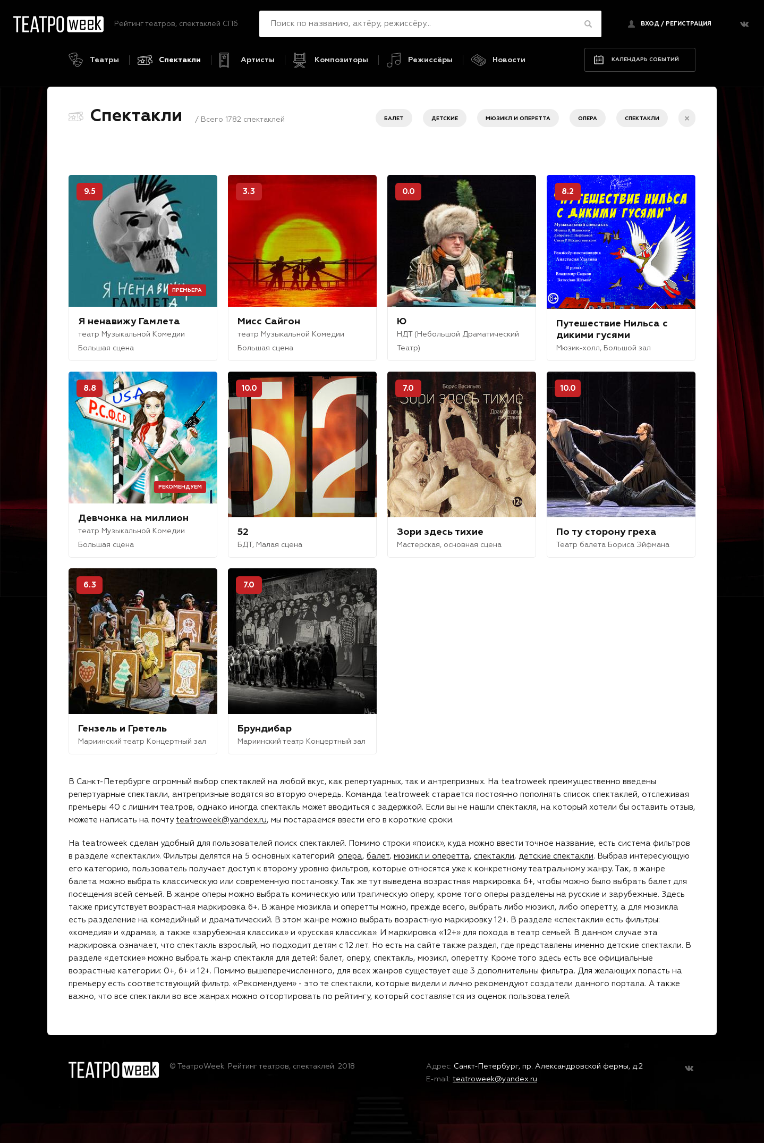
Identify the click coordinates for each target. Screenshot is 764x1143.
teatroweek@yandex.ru (221, 820)
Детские (444, 118)
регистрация (688, 24)
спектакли (494, 856)
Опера (587, 118)
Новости (509, 60)
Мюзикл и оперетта (518, 118)
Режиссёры (430, 60)
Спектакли (180, 60)
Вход (650, 24)
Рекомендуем (180, 487)
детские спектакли (556, 856)
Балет (394, 118)
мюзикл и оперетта (432, 856)
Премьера (187, 290)
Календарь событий (645, 59)
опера (350, 856)
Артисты (258, 60)
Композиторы (341, 60)
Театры (104, 60)
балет (378, 856)
